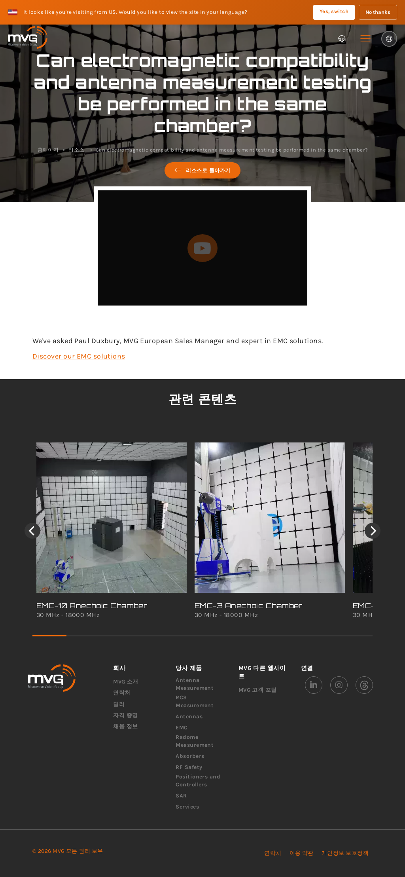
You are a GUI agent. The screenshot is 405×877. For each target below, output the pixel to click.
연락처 (121, 692)
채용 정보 (125, 726)
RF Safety (189, 767)
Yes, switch (334, 11)
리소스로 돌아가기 (202, 170)
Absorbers (190, 756)
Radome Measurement (195, 741)
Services (187, 806)
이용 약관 (302, 853)
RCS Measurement (195, 701)
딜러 (119, 704)
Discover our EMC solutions (78, 356)
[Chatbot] (342, 39)
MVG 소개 (125, 681)
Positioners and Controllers (198, 780)
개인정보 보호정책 (345, 853)
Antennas (189, 716)
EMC (181, 727)
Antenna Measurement (195, 684)
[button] (365, 39)
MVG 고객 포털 (257, 690)
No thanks (377, 12)
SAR (181, 795)
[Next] (372, 531)
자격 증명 (125, 715)
